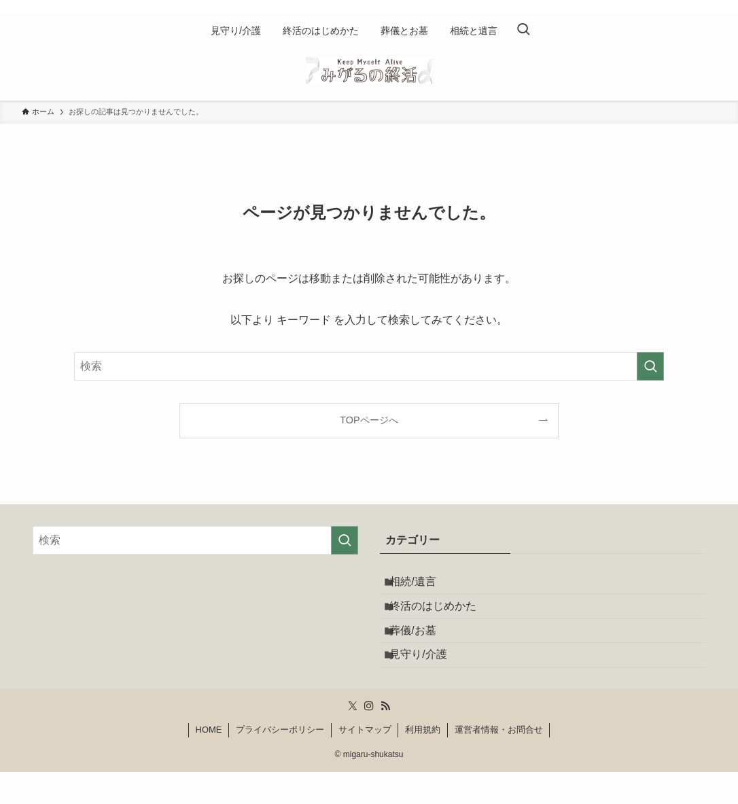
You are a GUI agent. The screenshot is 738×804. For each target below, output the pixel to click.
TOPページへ (369, 420)
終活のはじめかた (442, 617)
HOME (209, 761)
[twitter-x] (672, 7)
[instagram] (690, 7)
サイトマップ (364, 761)
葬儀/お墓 (422, 650)
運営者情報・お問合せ (499, 761)
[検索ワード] (369, 366)
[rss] (707, 7)
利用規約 (422, 761)
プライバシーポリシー (280, 761)
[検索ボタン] (523, 30)
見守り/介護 (427, 682)
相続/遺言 (422, 585)
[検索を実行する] (650, 366)
